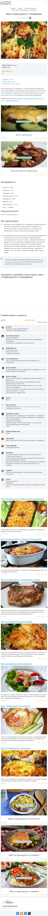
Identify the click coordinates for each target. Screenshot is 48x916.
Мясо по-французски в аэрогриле (15, 748)
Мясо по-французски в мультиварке (16, 621)
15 (2, 73)
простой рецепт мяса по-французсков (24, 98)
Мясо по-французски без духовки (15, 706)
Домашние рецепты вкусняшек (7, 902)
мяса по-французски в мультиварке (29, 407)
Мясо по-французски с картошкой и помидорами (22, 498)
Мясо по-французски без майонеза (16, 664)
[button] (46, 3)
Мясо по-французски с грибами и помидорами (21, 539)
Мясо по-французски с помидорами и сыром (20, 579)
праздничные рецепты (12, 100)
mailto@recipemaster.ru (9, 908)
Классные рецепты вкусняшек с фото (5, 3)
